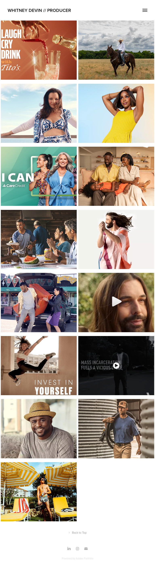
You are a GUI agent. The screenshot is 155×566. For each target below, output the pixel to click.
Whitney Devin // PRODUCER (40, 10)
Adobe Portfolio (84, 558)
